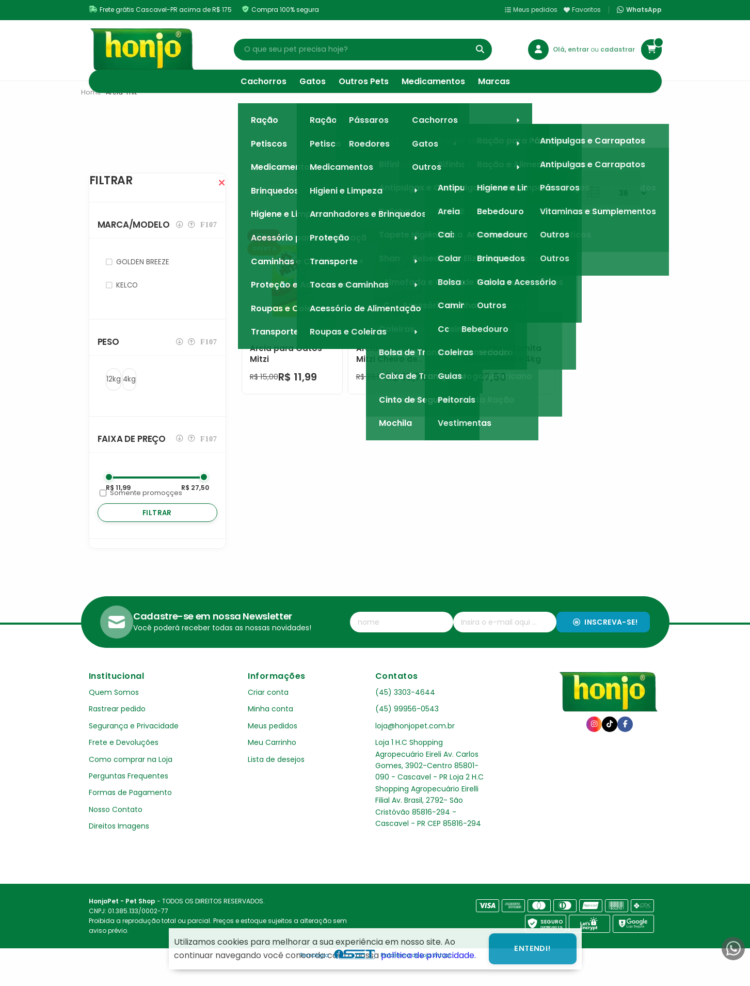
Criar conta (268, 713)
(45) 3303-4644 (405, 713)
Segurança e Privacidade (134, 746)
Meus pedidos (531, 9)
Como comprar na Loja (130, 780)
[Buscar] (480, 49)
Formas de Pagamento (130, 813)
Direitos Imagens (119, 846)
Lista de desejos (276, 780)
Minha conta (270, 729)
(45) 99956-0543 (407, 729)
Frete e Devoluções (123, 763)
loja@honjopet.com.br (415, 746)
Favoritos (582, 9)
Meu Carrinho (272, 763)
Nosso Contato (115, 830)
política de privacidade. (428, 955)
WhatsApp (639, 10)
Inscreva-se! (605, 642)
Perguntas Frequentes (128, 796)
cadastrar (617, 49)
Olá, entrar (572, 49)
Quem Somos (114, 713)
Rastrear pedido (117, 729)
